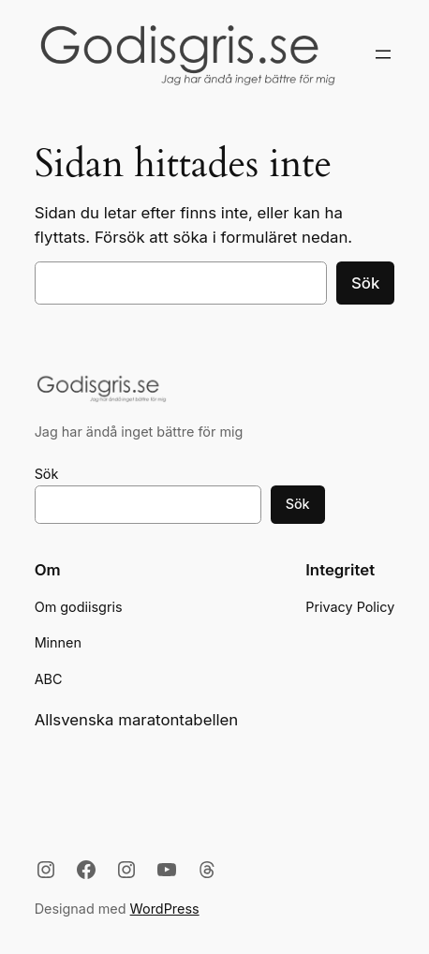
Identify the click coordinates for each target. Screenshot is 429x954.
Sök (365, 283)
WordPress (165, 909)
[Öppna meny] (383, 54)
